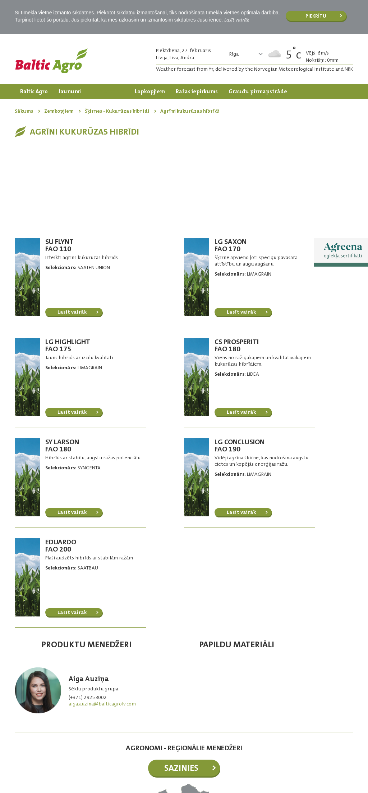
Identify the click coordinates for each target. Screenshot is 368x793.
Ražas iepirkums (197, 91)
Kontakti (99, 105)
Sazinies (181, 678)
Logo (51, 61)
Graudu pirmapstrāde (258, 91)
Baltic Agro (34, 91)
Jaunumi (70, 91)
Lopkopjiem (150, 91)
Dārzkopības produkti (49, 105)
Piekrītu (315, 16)
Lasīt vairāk (236, 20)
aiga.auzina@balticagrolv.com (102, 614)
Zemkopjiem (108, 91)
